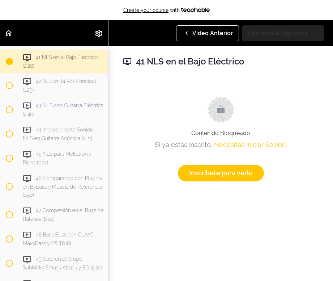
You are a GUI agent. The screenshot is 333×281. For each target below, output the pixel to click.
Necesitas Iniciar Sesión (250, 144)
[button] (9, 33)
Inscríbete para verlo (221, 173)
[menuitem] (99, 33)
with (166, 10)
